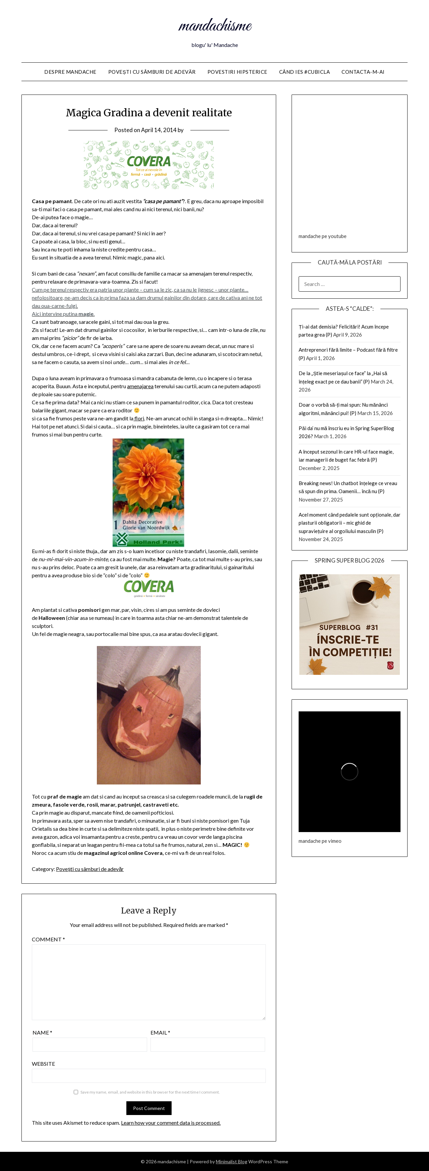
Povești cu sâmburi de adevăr (152, 72)
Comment (48, 939)
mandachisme (214, 26)
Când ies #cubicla (304, 72)
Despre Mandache (70, 72)
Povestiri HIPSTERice (237, 72)
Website (43, 1063)
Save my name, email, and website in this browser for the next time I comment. (150, 1092)
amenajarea (140, 386)
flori (138, 418)
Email (160, 1032)
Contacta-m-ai (363, 72)
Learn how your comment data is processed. (171, 1122)
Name (42, 1032)
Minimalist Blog (231, 1161)
